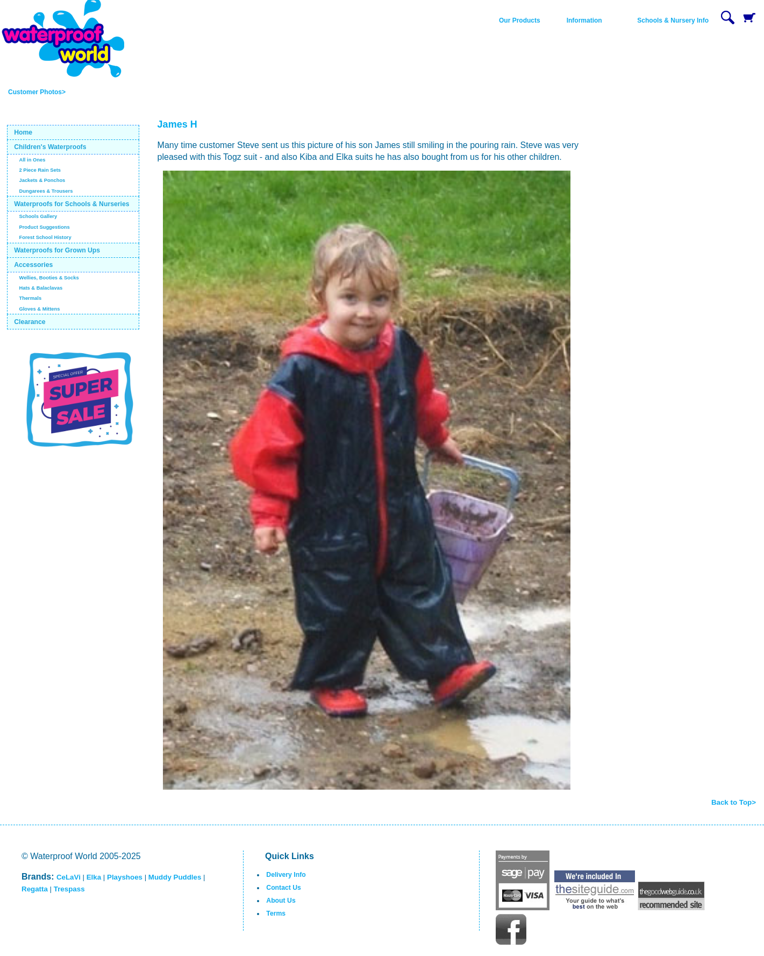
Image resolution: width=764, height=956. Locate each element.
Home (23, 132)
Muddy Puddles (174, 877)
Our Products (519, 20)
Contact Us (283, 887)
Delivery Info (285, 874)
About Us (280, 900)
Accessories (33, 265)
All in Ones (32, 160)
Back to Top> (733, 802)
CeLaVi (68, 877)
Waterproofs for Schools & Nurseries (71, 204)
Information (584, 20)
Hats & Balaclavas (40, 288)
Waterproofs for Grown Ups (57, 250)
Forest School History (45, 237)
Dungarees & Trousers (46, 191)
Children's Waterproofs (50, 147)
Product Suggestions (44, 227)
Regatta (35, 889)
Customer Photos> (37, 92)
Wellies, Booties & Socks (48, 277)
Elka (94, 877)
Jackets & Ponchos (42, 180)
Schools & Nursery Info (673, 20)
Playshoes (124, 877)
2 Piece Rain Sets (40, 170)
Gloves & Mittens (39, 309)
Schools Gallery (38, 216)
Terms (275, 913)
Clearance (30, 322)
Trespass (69, 889)
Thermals (30, 298)
